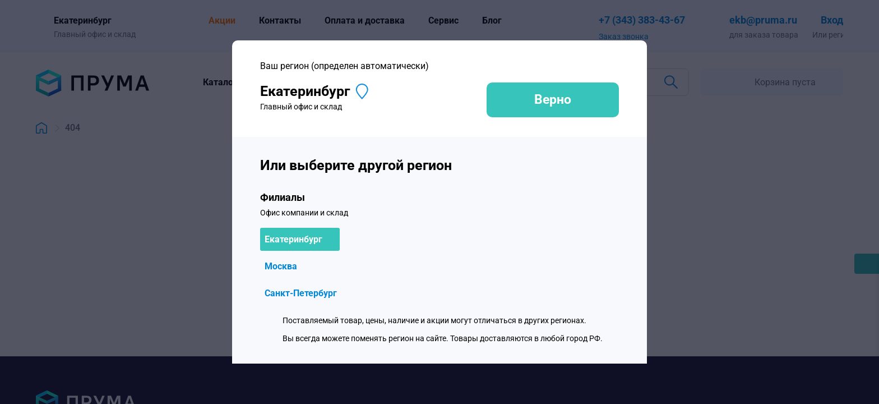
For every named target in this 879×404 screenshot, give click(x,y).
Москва (281, 266)
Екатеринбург (293, 239)
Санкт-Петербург (301, 293)
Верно (552, 99)
